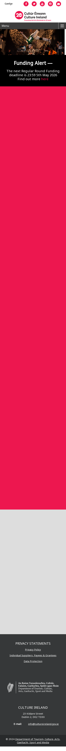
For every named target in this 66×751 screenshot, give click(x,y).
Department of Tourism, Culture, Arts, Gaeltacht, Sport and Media (37, 740)
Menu (5, 26)
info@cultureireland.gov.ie (43, 724)
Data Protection (33, 661)
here (44, 79)
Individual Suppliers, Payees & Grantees (33, 655)
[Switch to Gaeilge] (9, 3)
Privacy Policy (33, 649)
